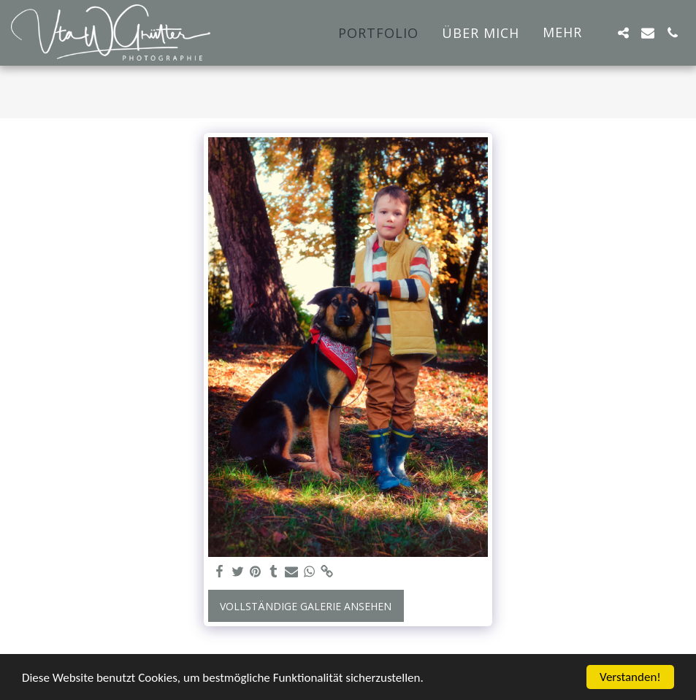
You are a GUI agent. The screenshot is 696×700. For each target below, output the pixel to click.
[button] (623, 32)
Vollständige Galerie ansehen (305, 606)
